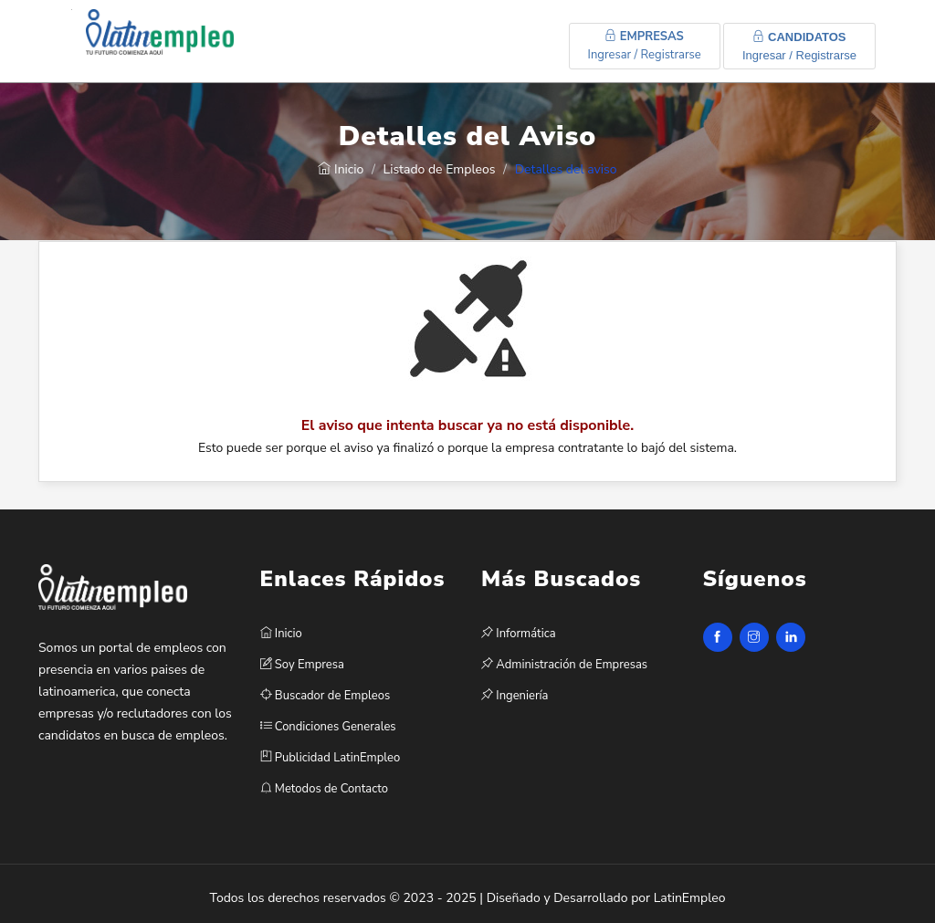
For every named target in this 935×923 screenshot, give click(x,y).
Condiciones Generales (328, 726)
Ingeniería (514, 695)
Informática (518, 633)
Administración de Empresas (564, 664)
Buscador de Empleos (325, 695)
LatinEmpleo (690, 898)
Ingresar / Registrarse (644, 45)
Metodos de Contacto (324, 789)
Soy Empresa (302, 664)
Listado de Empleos (439, 169)
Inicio (340, 169)
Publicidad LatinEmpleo (330, 758)
